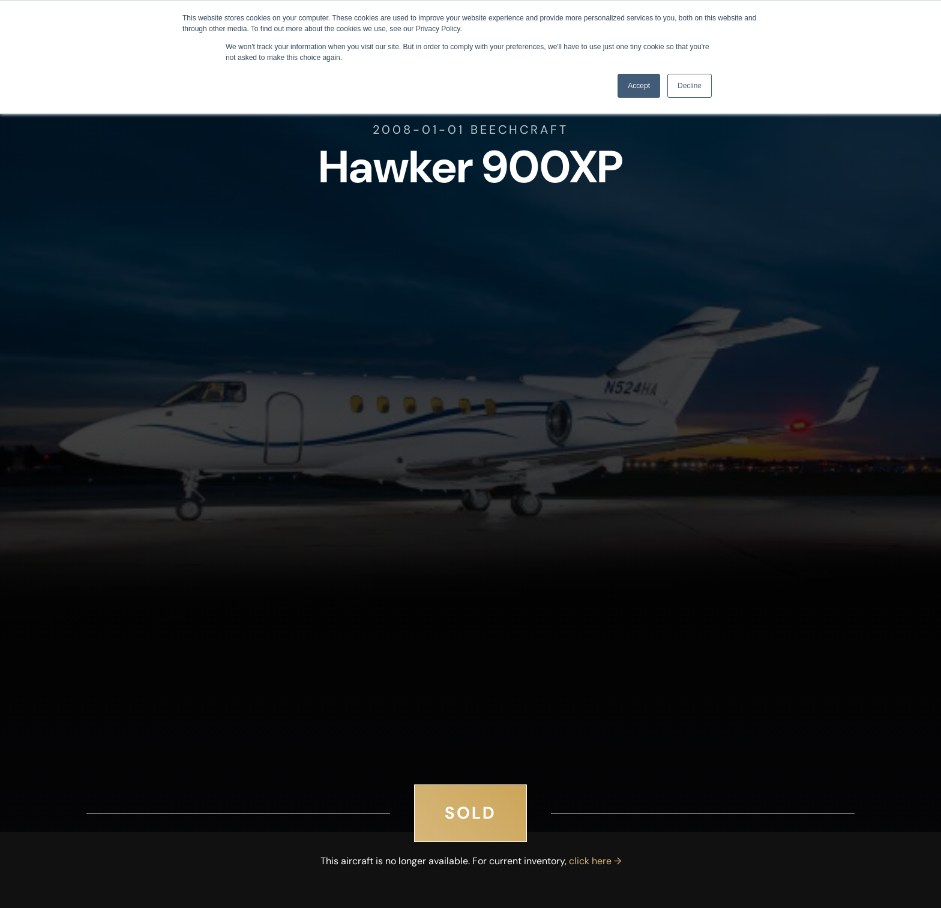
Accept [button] (639, 86)
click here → (595, 861)
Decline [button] (690, 86)
